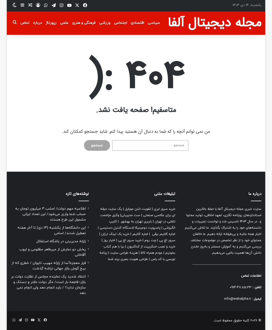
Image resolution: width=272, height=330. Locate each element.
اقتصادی (137, 22)
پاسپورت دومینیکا (147, 227)
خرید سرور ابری (164, 209)
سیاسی (154, 22)
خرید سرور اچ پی (130, 240)
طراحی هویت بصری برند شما (128, 259)
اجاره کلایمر (140, 234)
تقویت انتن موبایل (138, 209)
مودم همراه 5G (151, 253)
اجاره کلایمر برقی (163, 234)
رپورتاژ (51, 22)
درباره (37, 22)
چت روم (150, 240)
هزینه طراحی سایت (124, 253)
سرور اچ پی (167, 240)
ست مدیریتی (130, 215)
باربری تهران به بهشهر (136, 221)
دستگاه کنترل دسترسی (116, 227)
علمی (64, 22)
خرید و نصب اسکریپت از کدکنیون (151, 246)
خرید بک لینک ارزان (115, 234)
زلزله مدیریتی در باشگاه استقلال (61, 241)
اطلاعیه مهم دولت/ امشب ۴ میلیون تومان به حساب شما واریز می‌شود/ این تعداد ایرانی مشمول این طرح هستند (50, 214)
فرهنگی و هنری (83, 22)
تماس (24, 22)
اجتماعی (120, 22)
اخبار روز (109, 240)
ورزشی (104, 22)
